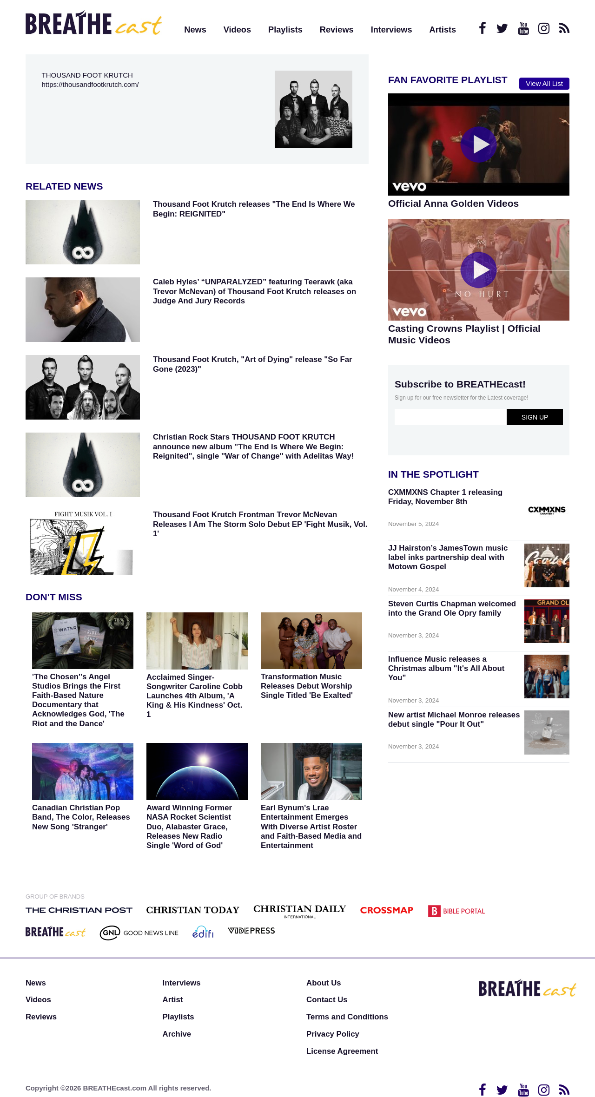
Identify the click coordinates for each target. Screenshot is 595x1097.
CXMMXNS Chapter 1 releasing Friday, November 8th (445, 497)
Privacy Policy (332, 1034)
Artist (173, 999)
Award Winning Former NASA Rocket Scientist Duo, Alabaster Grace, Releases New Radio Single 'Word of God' (189, 826)
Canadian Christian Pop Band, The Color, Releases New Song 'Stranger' (81, 817)
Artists (443, 29)
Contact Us (327, 999)
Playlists (285, 29)
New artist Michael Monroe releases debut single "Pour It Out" (454, 719)
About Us (323, 983)
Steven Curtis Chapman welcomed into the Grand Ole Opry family (452, 608)
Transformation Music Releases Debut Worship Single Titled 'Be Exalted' (307, 686)
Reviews (337, 29)
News (195, 29)
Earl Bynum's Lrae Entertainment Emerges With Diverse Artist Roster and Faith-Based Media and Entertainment (311, 826)
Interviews (391, 29)
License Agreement (342, 1051)
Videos (237, 29)
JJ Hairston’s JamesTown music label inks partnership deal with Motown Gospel (448, 557)
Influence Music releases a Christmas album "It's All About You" (446, 668)
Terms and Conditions (347, 1016)
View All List (544, 83)
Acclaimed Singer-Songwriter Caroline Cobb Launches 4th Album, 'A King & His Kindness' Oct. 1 (194, 696)
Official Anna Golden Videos (453, 203)
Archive (177, 1034)
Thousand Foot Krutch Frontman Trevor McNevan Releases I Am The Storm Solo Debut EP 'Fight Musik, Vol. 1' (260, 524)
